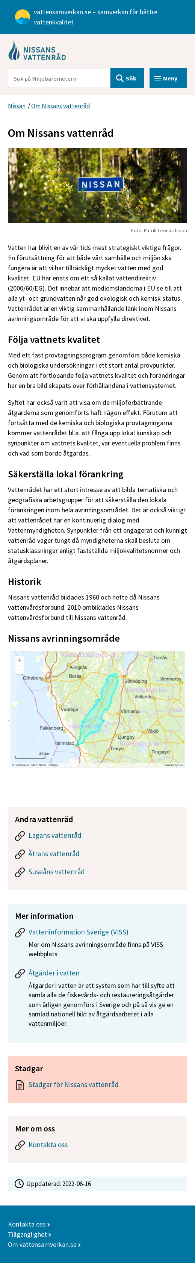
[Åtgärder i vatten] (97, 1000)
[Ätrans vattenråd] (97, 856)
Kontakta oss (27, 1224)
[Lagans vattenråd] (97, 837)
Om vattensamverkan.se (42, 1244)
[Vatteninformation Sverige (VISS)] (97, 945)
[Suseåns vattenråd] (97, 874)
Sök (131, 78)
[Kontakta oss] (97, 1147)
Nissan (17, 106)
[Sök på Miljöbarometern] (59, 78)
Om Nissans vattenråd (60, 106)
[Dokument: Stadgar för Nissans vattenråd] (97, 1086)
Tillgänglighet (27, 1234)
